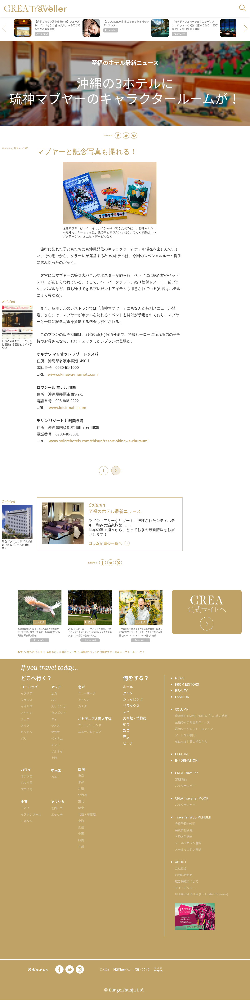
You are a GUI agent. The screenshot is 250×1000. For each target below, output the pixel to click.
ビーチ (128, 742)
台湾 (54, 693)
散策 (126, 730)
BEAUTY (181, 690)
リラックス (131, 705)
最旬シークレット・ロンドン (194, 728)
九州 (81, 846)
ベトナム (57, 738)
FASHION (182, 696)
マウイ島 (26, 789)
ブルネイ (57, 751)
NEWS (179, 677)
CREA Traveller (186, 772)
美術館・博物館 (134, 717)
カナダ (82, 706)
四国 (81, 840)
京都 (81, 782)
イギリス (26, 706)
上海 (54, 758)
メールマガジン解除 (188, 849)
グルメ (128, 692)
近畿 (81, 827)
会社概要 (181, 868)
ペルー (55, 777)
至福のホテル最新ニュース (125, 62)
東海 (81, 820)
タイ (54, 719)
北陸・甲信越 (87, 814)
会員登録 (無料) (185, 823)
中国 (81, 833)
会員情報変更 (183, 830)
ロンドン (26, 732)
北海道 (82, 795)
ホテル (128, 686)
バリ (54, 700)
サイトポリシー (185, 888)
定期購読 (181, 779)
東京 (81, 775)
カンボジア (58, 712)
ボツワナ (57, 814)
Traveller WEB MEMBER (193, 817)
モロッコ (57, 808)
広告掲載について (186, 881)
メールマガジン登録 (188, 843)
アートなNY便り (185, 735)
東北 (81, 801)
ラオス (55, 725)
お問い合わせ (183, 875)
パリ (24, 738)
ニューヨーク (87, 693)
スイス (25, 725)
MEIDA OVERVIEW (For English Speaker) (201, 894)
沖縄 (81, 788)
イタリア (26, 693)
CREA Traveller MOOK (191, 798)
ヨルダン (26, 821)
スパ (126, 711)
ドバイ (25, 808)
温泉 (126, 736)
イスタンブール (31, 814)
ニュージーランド (89, 725)
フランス (26, 700)
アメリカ (84, 700)
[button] (246, 29)
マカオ (55, 732)
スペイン (26, 712)
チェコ (25, 719)
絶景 (126, 724)
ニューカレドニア (89, 731)
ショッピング (133, 699)
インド (55, 745)
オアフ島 (26, 776)
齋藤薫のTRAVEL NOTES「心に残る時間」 (202, 716)
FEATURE (182, 753)
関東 (81, 808)
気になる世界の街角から (191, 741)
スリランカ (58, 706)
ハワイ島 (26, 782)
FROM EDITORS (187, 684)
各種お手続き (183, 836)
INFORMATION (186, 760)
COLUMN (182, 709)
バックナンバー (185, 786)
